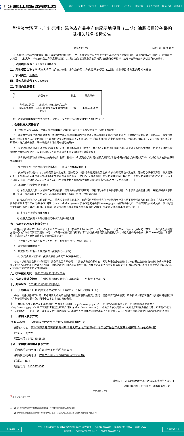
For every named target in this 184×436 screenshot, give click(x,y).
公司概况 (80, 6)
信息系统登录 (152, 6)
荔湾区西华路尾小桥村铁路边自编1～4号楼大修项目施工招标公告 (46, 408)
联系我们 (166, 6)
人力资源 (127, 6)
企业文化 (115, 6)
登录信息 (178, 6)
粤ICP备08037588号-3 (110, 431)
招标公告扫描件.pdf (21, 397)
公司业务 (92, 6)
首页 (71, 6)
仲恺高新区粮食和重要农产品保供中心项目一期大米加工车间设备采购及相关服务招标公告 (57, 413)
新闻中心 (104, 6)
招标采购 (139, 6)
